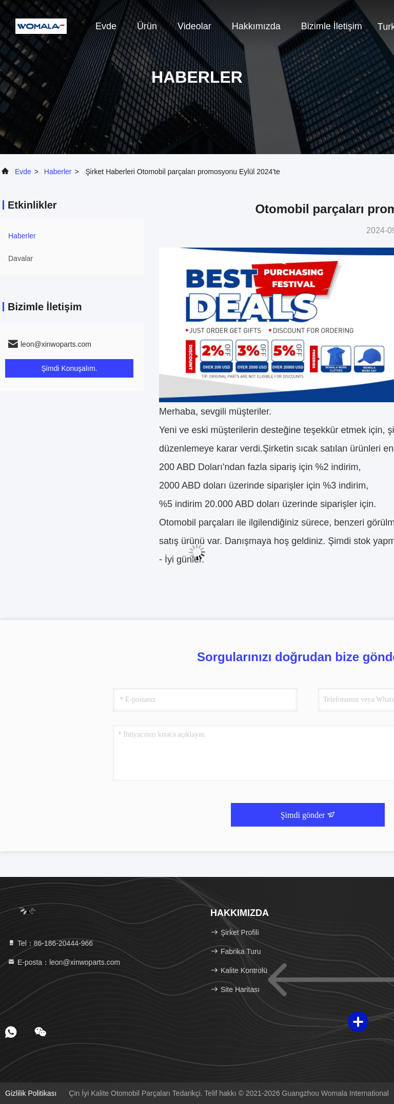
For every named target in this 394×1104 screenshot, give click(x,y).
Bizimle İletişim (331, 26)
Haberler (58, 171)
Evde (105, 26)
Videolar (194, 26)
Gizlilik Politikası (30, 1093)
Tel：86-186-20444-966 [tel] (50, 943)
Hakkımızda (256, 26)
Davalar (20, 258)
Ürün (147, 26)
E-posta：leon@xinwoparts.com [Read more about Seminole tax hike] (63, 962)
